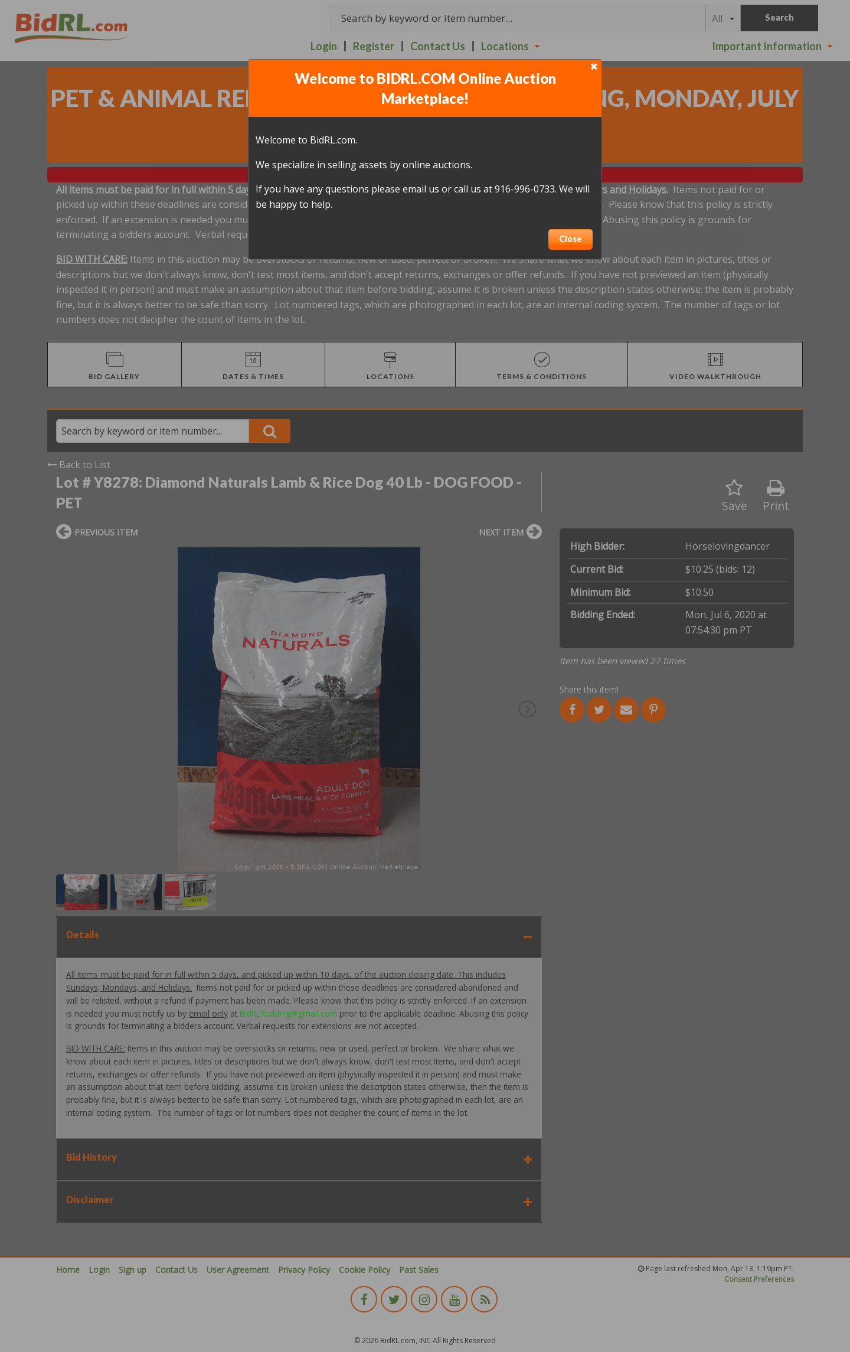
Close (570, 239)
